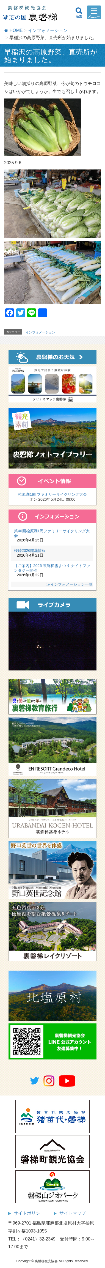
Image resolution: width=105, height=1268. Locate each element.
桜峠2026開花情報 (30, 550)
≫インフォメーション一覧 (69, 584)
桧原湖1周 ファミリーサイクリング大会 (52, 494)
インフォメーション (40, 332)
